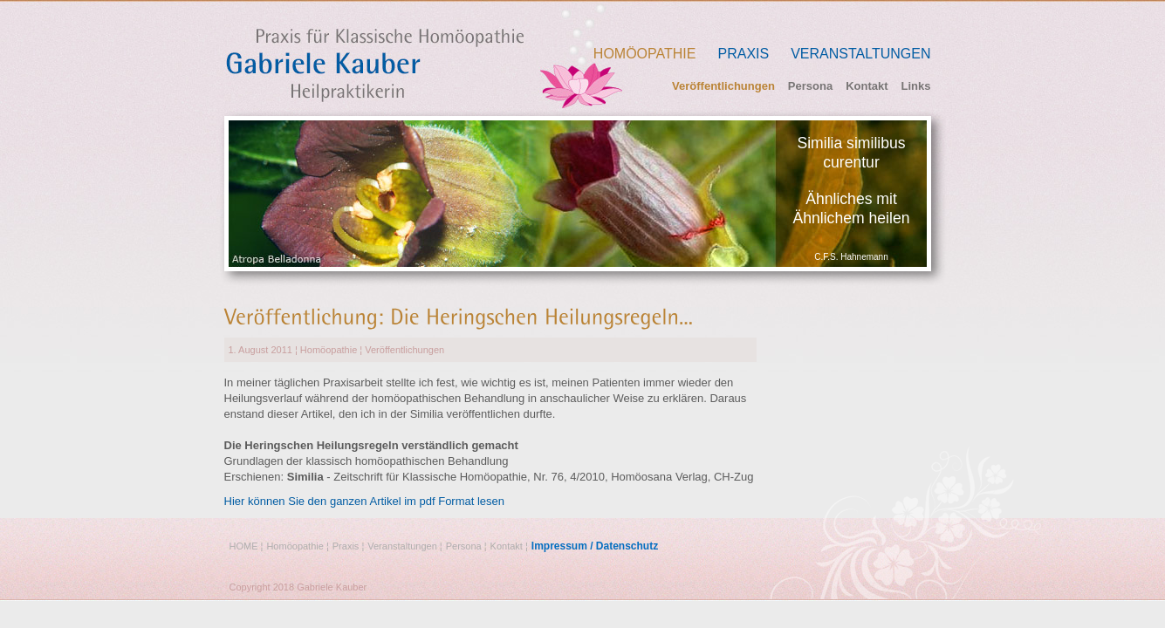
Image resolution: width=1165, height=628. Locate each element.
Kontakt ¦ (509, 546)
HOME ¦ (247, 546)
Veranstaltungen (860, 53)
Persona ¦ (466, 546)
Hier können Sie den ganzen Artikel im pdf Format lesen (364, 501)
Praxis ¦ (348, 546)
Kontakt (866, 85)
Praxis (743, 53)
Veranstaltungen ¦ (404, 546)
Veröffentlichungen (723, 85)
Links (916, 85)
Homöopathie (644, 53)
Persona (810, 85)
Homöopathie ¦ (297, 546)
